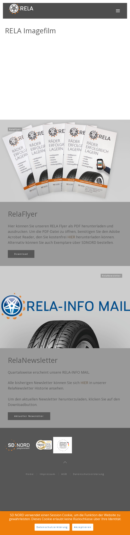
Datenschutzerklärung (88, 474)
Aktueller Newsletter (29, 416)
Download (21, 253)
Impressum (47, 474)
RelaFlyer (23, 214)
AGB (64, 474)
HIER (71, 237)
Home (30, 474)
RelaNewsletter (33, 360)
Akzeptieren (82, 527)
